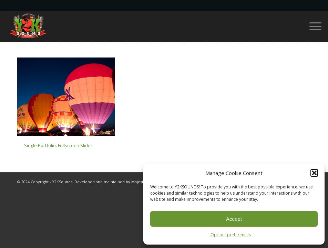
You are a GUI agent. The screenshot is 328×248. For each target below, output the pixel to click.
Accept (234, 219)
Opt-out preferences (231, 235)
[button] (314, 172)
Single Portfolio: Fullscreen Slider (58, 145)
